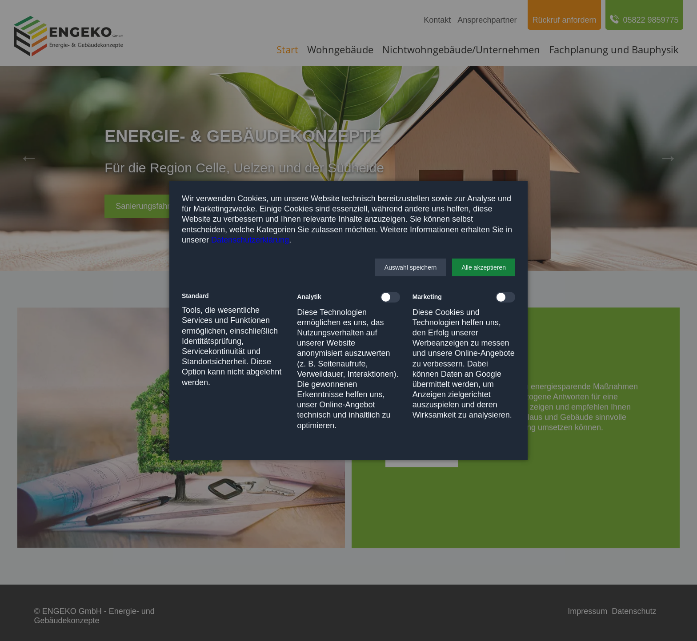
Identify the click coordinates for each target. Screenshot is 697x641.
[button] (410, 267)
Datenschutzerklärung (250, 239)
